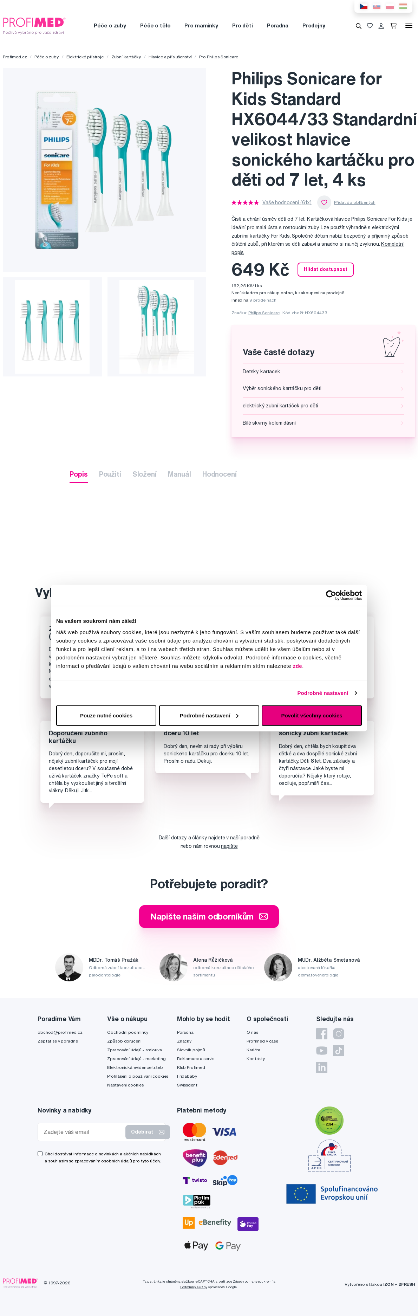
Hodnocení (219, 474)
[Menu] (409, 25)
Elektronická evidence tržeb (135, 1067)
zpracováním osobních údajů (103, 1161)
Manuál (179, 474)
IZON (388, 1284)
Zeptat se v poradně (58, 1041)
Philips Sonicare (264, 312)
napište (229, 846)
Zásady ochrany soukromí (253, 1281)
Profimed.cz (15, 56)
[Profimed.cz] (34, 25)
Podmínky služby (193, 1287)
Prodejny (313, 25)
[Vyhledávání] (358, 25)
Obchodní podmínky (127, 1032)
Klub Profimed (191, 1067)
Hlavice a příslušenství (170, 56)
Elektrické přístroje (85, 56)
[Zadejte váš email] (83, 1132)
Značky (184, 1041)
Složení (144, 474)
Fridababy (187, 1076)
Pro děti (242, 25)
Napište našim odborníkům (209, 916)
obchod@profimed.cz (60, 1032)
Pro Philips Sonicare (218, 56)
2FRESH (406, 1284)
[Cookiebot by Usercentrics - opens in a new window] (331, 595)
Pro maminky (201, 25)
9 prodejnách (262, 300)
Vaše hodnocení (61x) (287, 202)
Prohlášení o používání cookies (137, 1076)
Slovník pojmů (191, 1049)
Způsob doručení (124, 1041)
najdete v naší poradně (233, 837)
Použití (110, 474)
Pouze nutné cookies (106, 715)
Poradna (277, 25)
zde (297, 666)
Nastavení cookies (125, 1085)
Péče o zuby (110, 25)
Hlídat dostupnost (325, 269)
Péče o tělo (155, 25)
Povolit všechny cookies (311, 715)
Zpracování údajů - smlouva (134, 1049)
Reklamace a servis (195, 1058)
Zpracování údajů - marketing (136, 1058)
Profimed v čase (262, 1041)
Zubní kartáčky (126, 56)
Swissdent (187, 1085)
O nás (252, 1032)
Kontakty (256, 1058)
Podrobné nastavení (322, 693)
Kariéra (253, 1049)
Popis (78, 474)
